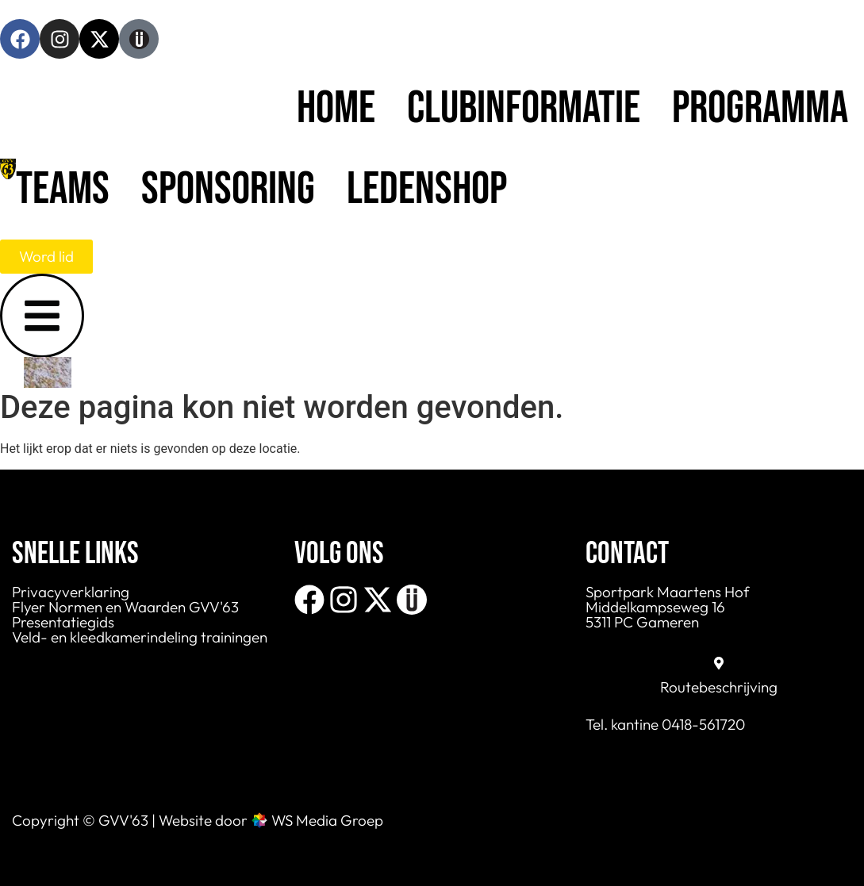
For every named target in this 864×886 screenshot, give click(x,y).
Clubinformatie (523, 108)
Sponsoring (228, 189)
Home (336, 108)
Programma (760, 108)
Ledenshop (427, 189)
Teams (62, 189)
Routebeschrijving (719, 686)
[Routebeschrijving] (718, 663)
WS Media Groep (327, 820)
